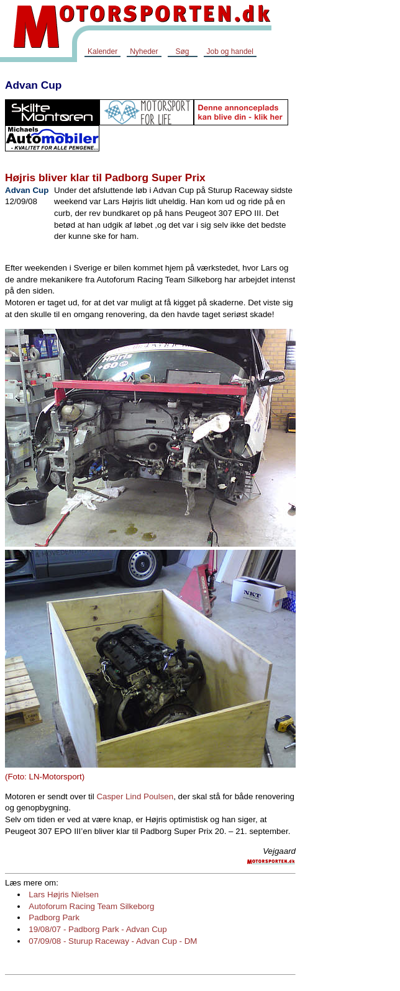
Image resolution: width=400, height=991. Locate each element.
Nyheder (144, 51)
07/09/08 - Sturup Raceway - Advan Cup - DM (113, 941)
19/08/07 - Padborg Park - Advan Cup (97, 929)
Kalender (102, 51)
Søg (182, 51)
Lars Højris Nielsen (64, 894)
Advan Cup (33, 85)
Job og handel (230, 51)
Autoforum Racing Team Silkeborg (91, 906)
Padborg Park (54, 917)
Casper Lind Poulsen (134, 796)
